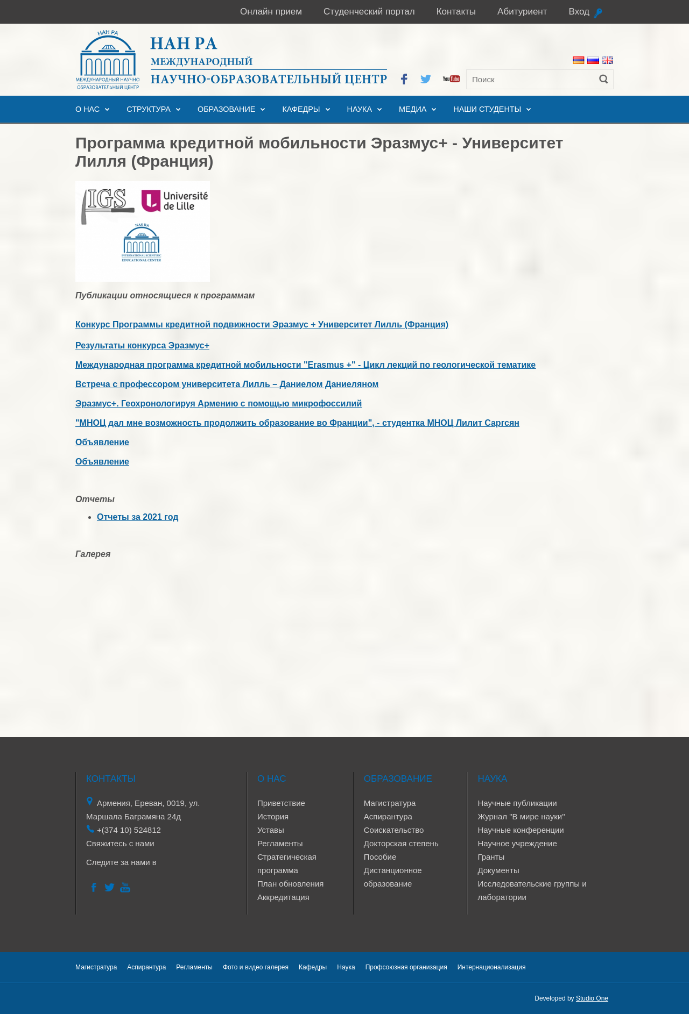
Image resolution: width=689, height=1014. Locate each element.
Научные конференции (520, 829)
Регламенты (280, 843)
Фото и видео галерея (256, 967)
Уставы (270, 829)
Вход (579, 11)
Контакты (456, 11)
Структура (148, 109)
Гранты (490, 856)
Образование (227, 109)
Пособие (380, 856)
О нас (87, 109)
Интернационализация (492, 967)
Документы (498, 870)
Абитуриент (522, 11)
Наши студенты (487, 109)
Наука (359, 109)
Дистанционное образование (393, 877)
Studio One (592, 998)
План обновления (290, 883)
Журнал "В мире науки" (521, 816)
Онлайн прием (271, 11)
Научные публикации (517, 803)
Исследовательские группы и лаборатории (531, 890)
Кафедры (301, 109)
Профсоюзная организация (406, 967)
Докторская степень (401, 843)
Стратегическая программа (287, 863)
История (273, 816)
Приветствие (281, 803)
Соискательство (394, 829)
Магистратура (390, 803)
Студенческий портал (369, 11)
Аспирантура (388, 816)
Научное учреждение (517, 843)
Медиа (412, 109)
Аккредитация (283, 897)
